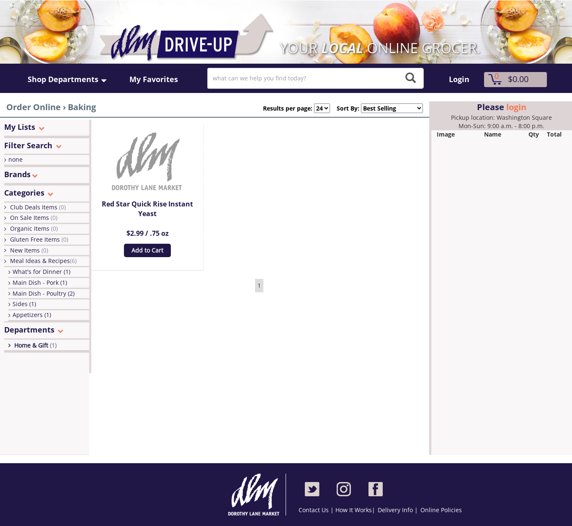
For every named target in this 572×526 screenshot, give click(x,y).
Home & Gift (35, 345)
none (15, 159)
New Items (29, 250)
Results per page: (287, 108)
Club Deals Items (38, 207)
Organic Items (34, 228)
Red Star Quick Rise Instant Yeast (147, 208)
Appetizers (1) (32, 315)
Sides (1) (24, 304)
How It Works (353, 510)
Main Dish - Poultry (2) (44, 293)
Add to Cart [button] (147, 250)
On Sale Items (33, 218)
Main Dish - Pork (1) (40, 282)
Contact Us (314, 510)
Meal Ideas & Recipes (43, 261)
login (516, 107)
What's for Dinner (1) (41, 272)
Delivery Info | (398, 510)
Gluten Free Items (39, 239)
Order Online (33, 107)
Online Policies (441, 510)
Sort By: (344, 108)
